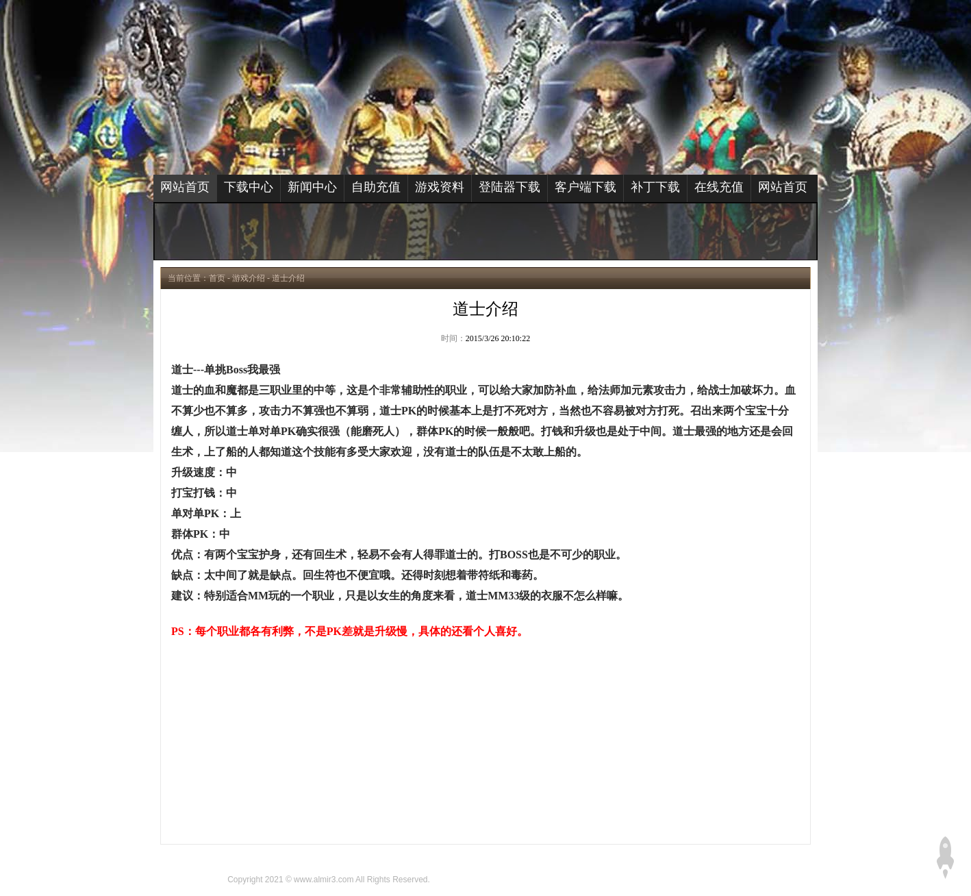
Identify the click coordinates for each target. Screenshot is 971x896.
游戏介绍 (248, 278)
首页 (217, 278)
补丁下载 (655, 187)
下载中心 (248, 187)
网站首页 (185, 187)
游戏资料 (439, 187)
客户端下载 (585, 187)
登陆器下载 (509, 187)
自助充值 (376, 187)
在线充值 (719, 187)
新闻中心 (312, 187)
